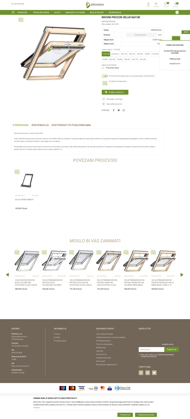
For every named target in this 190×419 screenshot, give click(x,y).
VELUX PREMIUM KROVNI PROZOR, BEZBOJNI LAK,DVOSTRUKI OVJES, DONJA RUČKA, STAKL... (107, 298)
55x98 (105, 74)
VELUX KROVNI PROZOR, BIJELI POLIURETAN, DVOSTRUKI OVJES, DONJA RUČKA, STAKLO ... (26, 298)
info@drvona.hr (175, 64)
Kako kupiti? (100, 376)
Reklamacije (100, 362)
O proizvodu (20, 139)
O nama (57, 349)
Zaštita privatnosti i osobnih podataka (110, 352)
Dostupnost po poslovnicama (71, 139)
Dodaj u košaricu (116, 107)
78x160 (127, 74)
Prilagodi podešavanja (146, 415)
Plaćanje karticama (103, 373)
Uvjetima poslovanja (165, 369)
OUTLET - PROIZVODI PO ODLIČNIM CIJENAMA (95, 17)
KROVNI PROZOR (41, 22)
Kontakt (57, 352)
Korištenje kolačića (103, 356)
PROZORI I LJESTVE (26, 22)
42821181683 (16, 367)
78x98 (147, 69)
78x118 (132, 69)
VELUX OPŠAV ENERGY (24, 214)
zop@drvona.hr (168, 359)
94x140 (143, 74)
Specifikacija (40, 139)
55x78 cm (115, 69)
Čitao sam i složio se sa (157, 370)
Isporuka (99, 366)
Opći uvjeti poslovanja (104, 349)
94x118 (135, 74)
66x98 (119, 74)
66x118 (124, 69)
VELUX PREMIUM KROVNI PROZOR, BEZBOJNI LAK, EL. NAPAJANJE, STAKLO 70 (162, 297)
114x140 (155, 69)
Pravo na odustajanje (104, 359)
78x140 (140, 69)
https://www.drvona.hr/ (20, 381)
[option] (95, 17)
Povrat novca (101, 369)
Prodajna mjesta (60, 356)
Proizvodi (14, 22)
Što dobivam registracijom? (106, 379)
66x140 (112, 74)
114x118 (106, 69)
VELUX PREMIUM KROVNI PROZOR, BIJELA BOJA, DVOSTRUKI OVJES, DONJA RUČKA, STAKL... (81, 298)
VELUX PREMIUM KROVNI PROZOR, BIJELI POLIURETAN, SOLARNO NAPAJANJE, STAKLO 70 (52, 298)
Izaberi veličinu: (111, 64)
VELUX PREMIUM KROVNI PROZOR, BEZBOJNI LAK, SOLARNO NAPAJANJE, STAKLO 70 (134, 298)
